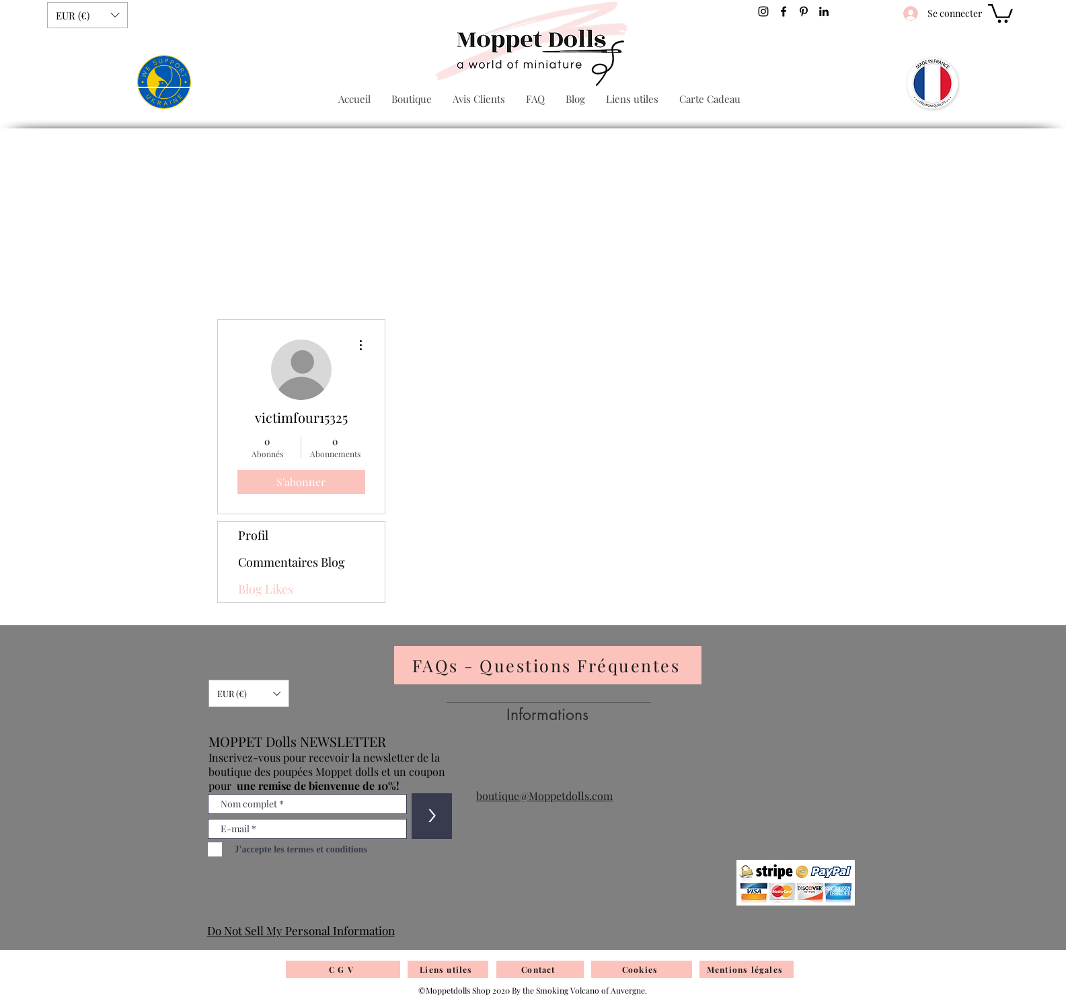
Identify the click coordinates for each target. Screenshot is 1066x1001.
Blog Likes (265, 589)
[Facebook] (783, 11)
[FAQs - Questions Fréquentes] (547, 665)
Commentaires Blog (291, 562)
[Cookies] (641, 969)
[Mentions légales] (746, 969)
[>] (432, 816)
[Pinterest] (803, 11)
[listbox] (87, 15)
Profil (253, 535)
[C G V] (343, 969)
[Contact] (540, 969)
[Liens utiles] (448, 969)
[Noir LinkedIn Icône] (824, 11)
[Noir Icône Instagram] (763, 11)
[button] (87, 15)
